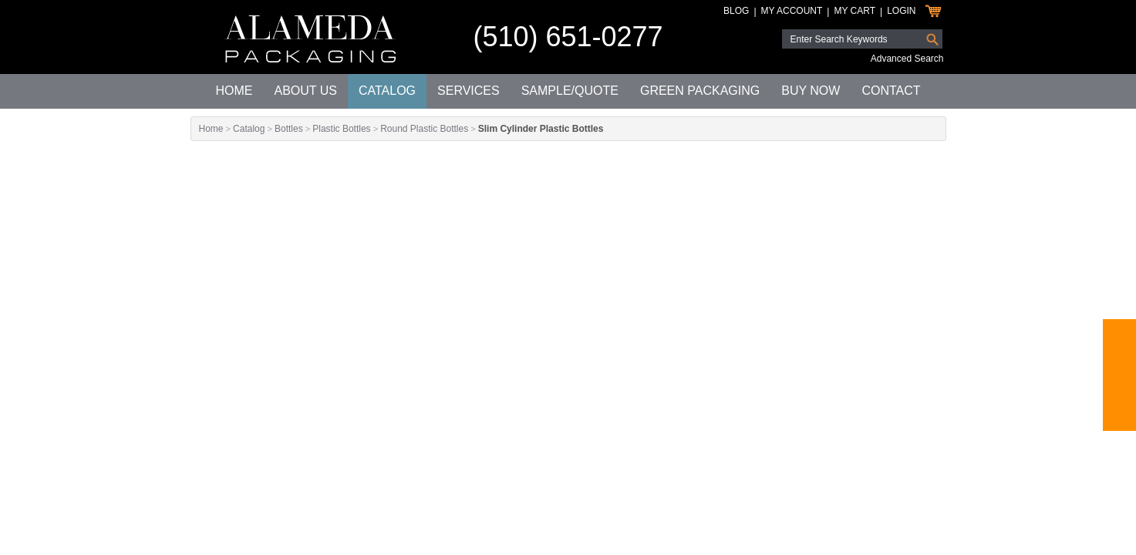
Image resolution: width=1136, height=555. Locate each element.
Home (233, 90)
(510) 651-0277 (567, 36)
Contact (890, 90)
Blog (736, 10)
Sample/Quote (570, 90)
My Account (792, 10)
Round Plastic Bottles (424, 128)
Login (901, 10)
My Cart (854, 10)
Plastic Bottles (341, 128)
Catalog (387, 90)
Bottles (289, 128)
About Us (305, 90)
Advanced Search (907, 58)
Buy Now (810, 90)
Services (468, 90)
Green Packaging (700, 90)
